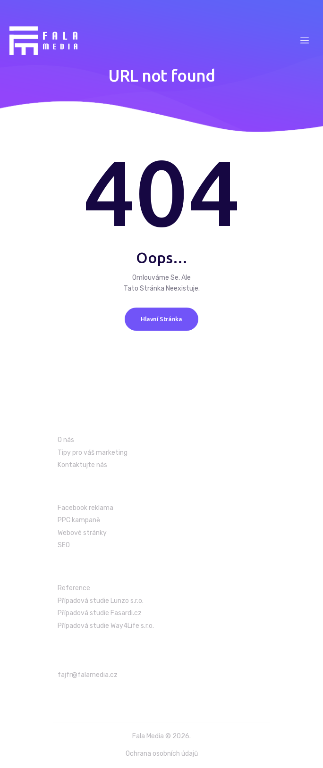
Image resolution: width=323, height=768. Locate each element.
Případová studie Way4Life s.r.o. (106, 626)
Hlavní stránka (161, 319)
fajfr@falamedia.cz (88, 675)
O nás (66, 440)
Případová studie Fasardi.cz (100, 613)
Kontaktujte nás (82, 465)
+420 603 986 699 (91, 695)
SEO (64, 545)
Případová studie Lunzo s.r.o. (101, 601)
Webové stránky (82, 533)
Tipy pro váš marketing (93, 453)
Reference (74, 588)
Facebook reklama (85, 508)
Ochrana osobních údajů (162, 754)
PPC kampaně (79, 520)
